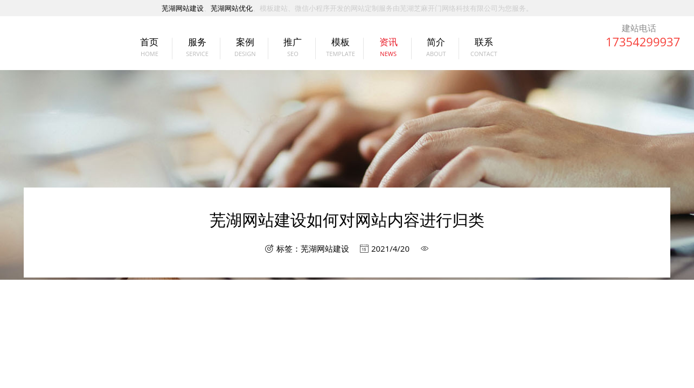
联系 (481, 51)
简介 (433, 51)
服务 (194, 51)
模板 (337, 51)
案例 (242, 51)
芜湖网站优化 (232, 8)
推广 (290, 51)
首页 (146, 51)
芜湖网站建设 (183, 8)
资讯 (385, 51)
